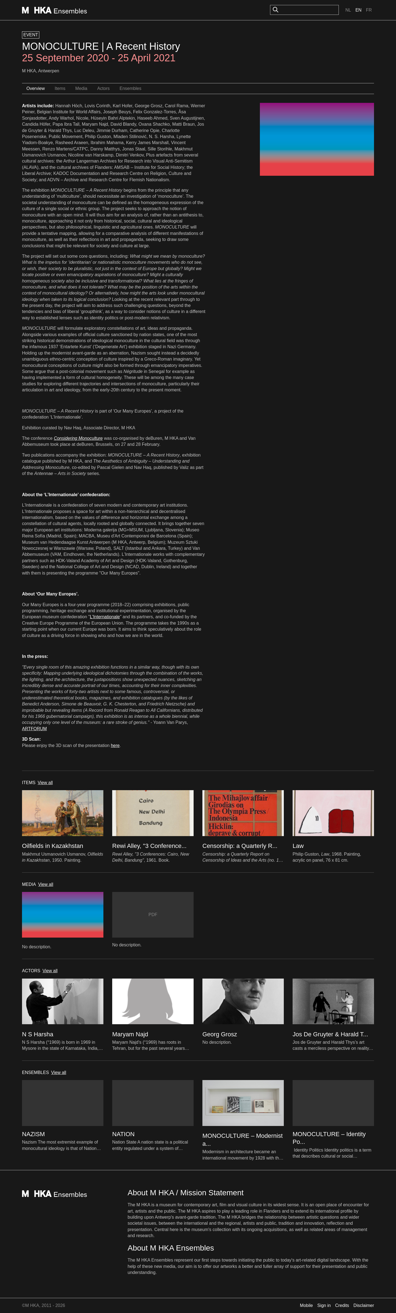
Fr (369, 10)
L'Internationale (105, 616)
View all (45, 782)
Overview (35, 88)
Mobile (306, 1305)
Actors (103, 88)
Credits (342, 1305)
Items (60, 88)
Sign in (324, 1305)
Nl (348, 10)
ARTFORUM (34, 728)
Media (81, 88)
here (115, 745)
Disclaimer (363, 1305)
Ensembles (130, 88)
